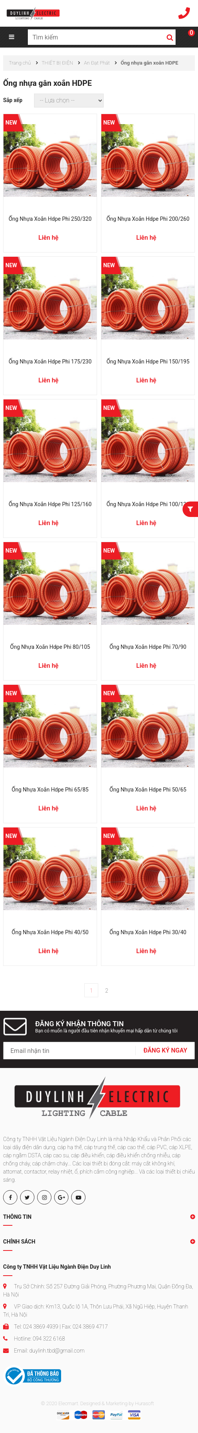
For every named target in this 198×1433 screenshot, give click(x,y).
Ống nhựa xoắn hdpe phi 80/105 (50, 647)
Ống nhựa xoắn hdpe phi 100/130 (147, 504)
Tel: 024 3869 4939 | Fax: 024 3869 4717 (55, 1327)
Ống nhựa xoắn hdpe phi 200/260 (147, 219)
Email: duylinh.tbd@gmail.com (43, 1351)
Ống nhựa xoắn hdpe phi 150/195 (147, 361)
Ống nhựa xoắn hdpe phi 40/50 (50, 932)
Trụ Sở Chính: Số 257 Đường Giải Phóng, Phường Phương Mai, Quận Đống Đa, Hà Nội (98, 1290)
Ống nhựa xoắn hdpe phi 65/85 (50, 789)
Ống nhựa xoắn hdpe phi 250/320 (50, 219)
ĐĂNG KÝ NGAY (165, 1050)
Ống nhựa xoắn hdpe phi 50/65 (147, 789)
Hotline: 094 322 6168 (34, 1339)
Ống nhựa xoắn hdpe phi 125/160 (50, 504)
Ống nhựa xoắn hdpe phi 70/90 (147, 647)
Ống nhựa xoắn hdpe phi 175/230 (50, 361)
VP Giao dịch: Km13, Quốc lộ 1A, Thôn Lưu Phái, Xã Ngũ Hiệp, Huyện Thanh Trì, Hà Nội (95, 1310)
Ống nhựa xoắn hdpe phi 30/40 (147, 932)
